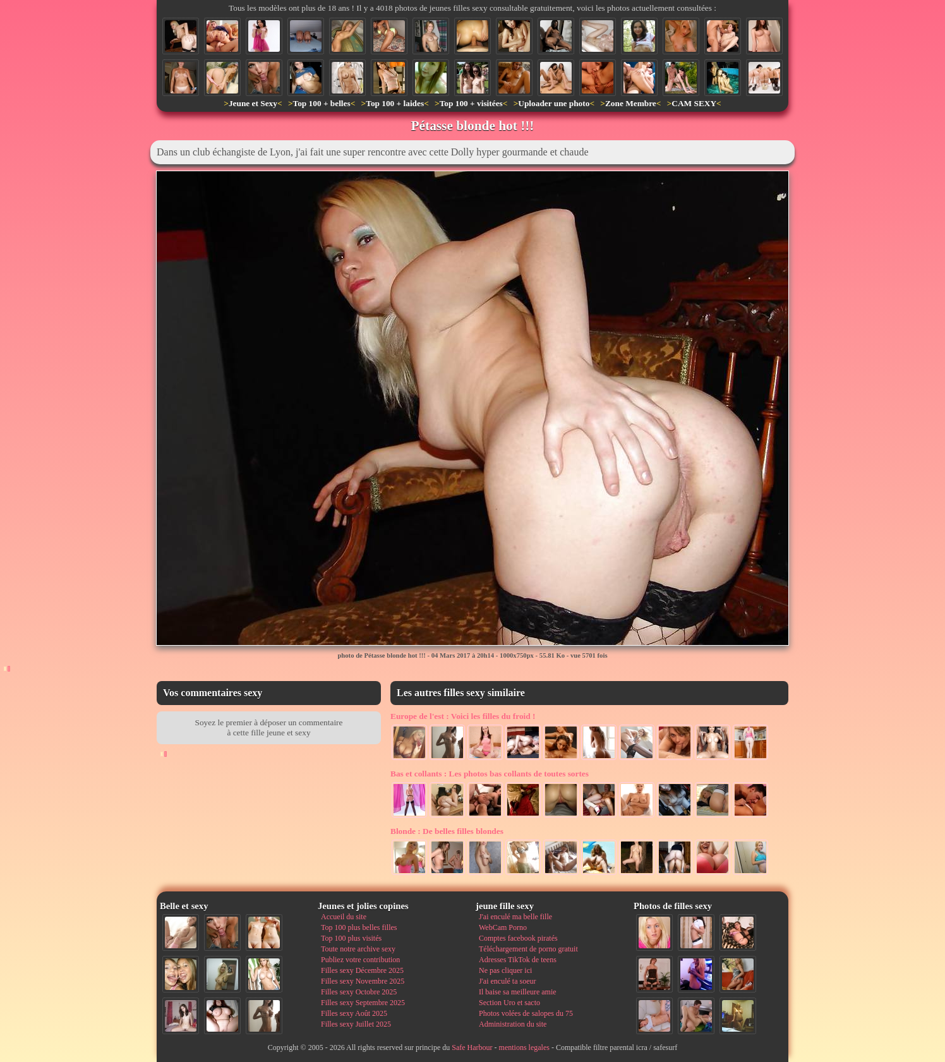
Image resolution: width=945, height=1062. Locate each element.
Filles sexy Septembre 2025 (363, 1002)
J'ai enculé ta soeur (507, 981)
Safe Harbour (472, 1047)
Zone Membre (630, 103)
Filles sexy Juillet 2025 (356, 1024)
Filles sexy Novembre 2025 (362, 981)
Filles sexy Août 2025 (354, 1013)
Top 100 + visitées (471, 103)
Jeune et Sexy (253, 103)
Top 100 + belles (321, 103)
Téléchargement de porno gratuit (528, 948)
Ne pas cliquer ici (505, 970)
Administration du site (512, 1024)
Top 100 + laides (395, 103)
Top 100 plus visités (351, 938)
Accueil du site (343, 916)
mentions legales (524, 1047)
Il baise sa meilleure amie (518, 991)
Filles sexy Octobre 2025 (359, 991)
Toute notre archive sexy (358, 948)
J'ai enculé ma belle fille (515, 916)
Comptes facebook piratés (518, 938)
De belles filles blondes (446, 831)
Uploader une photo (553, 103)
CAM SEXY (693, 103)
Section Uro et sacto (509, 1002)
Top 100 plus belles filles (359, 927)
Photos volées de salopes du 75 (526, 1013)
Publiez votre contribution (360, 959)
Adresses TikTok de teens (518, 959)
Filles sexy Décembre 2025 (362, 970)
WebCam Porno (503, 927)
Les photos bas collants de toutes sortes (489, 773)
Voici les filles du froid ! (462, 716)
